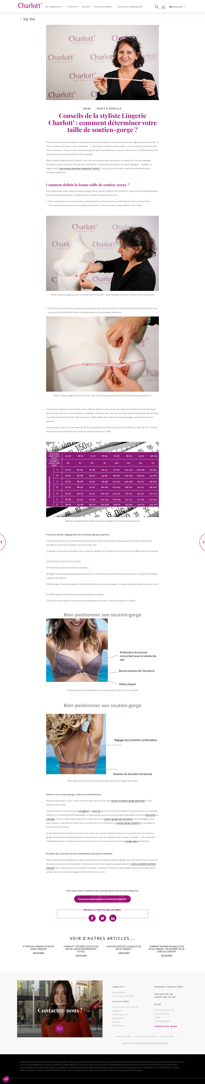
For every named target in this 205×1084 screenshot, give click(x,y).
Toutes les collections (125, 1007)
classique (50, 818)
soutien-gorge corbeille (128, 822)
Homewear (118, 1018)
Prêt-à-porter (120, 1014)
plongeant (84, 810)
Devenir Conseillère (103, 6)
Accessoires (119, 1025)
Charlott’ (119, 987)
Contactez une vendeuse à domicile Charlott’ (102, 899)
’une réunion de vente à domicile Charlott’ (80, 168)
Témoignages (163, 1021)
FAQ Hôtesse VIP (167, 1036)
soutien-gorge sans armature (118, 818)
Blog (25, 18)
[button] (6, 1079)
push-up (96, 810)
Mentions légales (124, 1036)
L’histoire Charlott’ (123, 996)
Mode (158, 1017)
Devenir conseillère (169, 987)
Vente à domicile (164, 1009)
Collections (73, 6)
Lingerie (117, 1010)
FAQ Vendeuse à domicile (145, 1036)
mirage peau (131, 841)
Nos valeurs (119, 992)
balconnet (150, 814)
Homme (116, 1021)
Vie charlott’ (162, 1013)
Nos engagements (54, 6)
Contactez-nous (166, 1026)
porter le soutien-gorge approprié (128, 800)
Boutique (86, 6)
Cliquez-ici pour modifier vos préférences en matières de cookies (145, 1043)
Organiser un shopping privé (129, 6)
